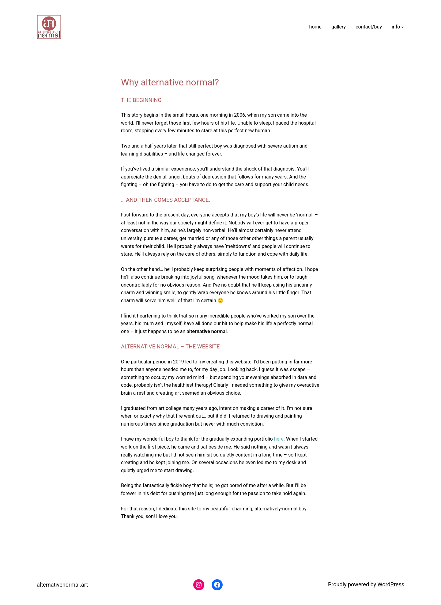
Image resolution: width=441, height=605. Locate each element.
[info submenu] (402, 26)
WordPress (391, 584)
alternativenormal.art (62, 584)
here (279, 439)
